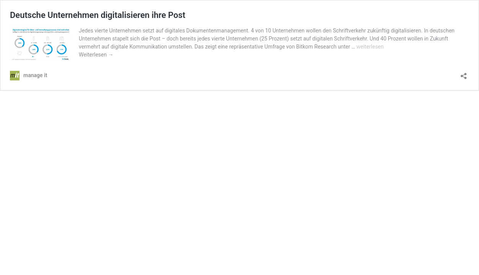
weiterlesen (369, 47)
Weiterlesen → (96, 55)
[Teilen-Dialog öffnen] (463, 73)
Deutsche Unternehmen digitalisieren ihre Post (97, 15)
